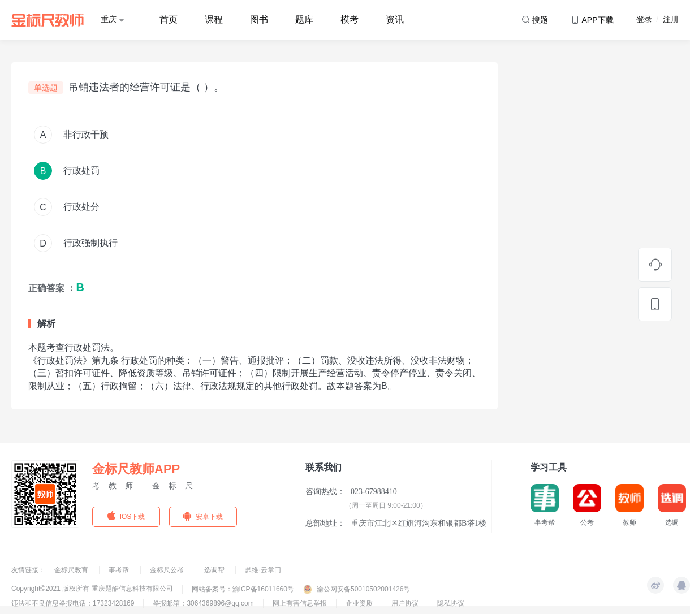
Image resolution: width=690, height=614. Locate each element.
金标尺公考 (168, 570)
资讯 (395, 19)
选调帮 (215, 570)
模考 (349, 19)
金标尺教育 (72, 570)
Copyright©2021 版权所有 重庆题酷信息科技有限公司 (92, 589)
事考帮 (120, 570)
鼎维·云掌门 (263, 570)
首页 (168, 19)
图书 (259, 19)
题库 (304, 19)
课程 (214, 19)
